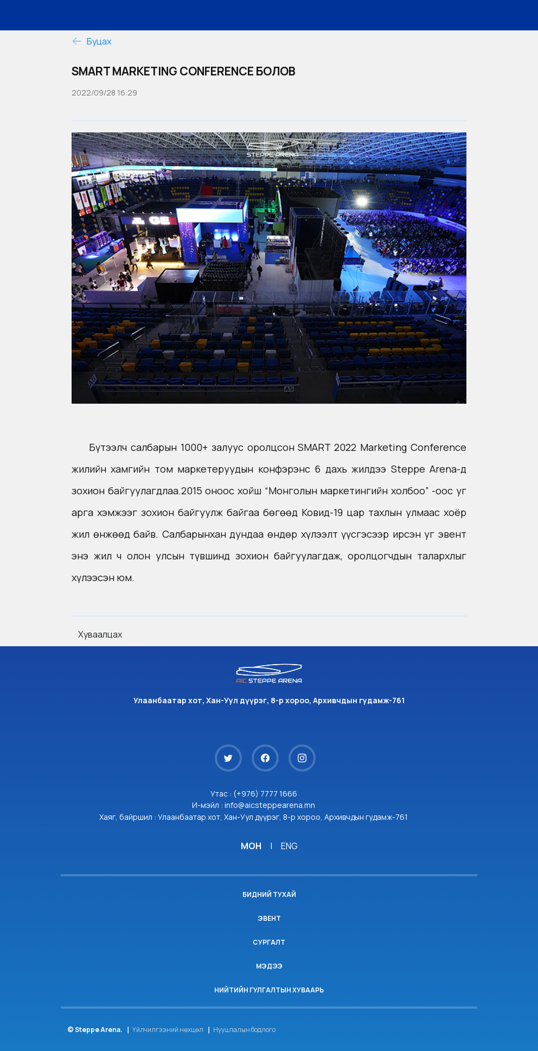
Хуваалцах (100, 634)
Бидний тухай (269, 894)
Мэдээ (269, 966)
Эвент (269, 918)
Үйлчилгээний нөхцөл (167, 1029)
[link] (382, 447)
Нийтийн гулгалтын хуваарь (269, 990)
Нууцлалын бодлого (244, 1029)
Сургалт (269, 942)
